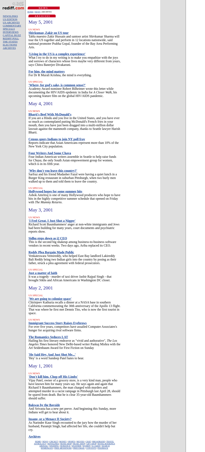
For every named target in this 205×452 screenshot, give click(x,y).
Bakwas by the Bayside (44, 405)
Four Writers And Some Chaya (49, 153)
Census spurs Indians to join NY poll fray (56, 139)
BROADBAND (98, 441)
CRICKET (53, 441)
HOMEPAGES (47, 448)
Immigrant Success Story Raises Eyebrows (57, 323)
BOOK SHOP (66, 444)
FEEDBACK (103, 448)
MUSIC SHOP (79, 444)
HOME (30, 12)
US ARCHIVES (11, 22)
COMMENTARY (12, 25)
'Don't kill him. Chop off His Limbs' (53, 376)
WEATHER (76, 446)
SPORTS (71, 441)
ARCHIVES (9, 47)
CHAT (88, 441)
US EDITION (10, 19)
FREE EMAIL (79, 448)
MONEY (62, 441)
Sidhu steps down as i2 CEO (47, 238)
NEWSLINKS (10, 16)
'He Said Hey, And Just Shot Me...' (52, 354)
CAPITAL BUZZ (12, 35)
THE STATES (10, 41)
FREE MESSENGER (62, 448)
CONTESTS (91, 448)
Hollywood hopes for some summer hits (55, 191)
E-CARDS (96, 446)
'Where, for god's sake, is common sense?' (57, 85)
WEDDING (54, 446)
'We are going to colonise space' (49, 298)
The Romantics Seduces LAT (48, 337)
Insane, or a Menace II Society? (49, 419)
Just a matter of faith (42, 273)
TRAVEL (110, 441)
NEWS (37, 12)
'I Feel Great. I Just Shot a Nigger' (51, 220)
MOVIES (80, 441)
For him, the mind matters (46, 71)
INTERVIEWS (10, 32)
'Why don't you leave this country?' (52, 170)
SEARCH (106, 446)
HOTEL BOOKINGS (106, 444)
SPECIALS (9, 28)
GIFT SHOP (91, 444)
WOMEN (86, 446)
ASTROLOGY (40, 444)
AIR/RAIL (43, 446)
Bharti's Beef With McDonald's (49, 114)
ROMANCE (65, 446)
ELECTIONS (10, 44)
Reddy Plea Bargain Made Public (51, 252)
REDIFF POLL (11, 38)
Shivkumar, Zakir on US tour (48, 33)
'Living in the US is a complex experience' (56, 54)
